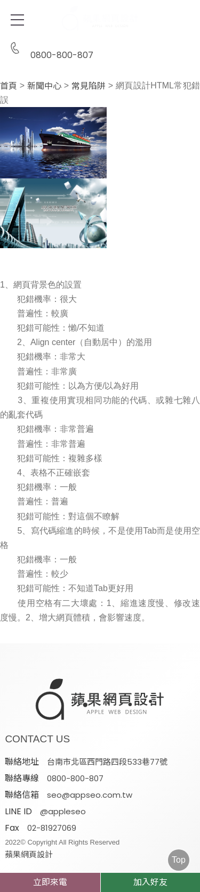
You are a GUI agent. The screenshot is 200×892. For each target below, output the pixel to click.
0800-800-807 (49, 49)
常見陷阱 (88, 86)
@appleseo (63, 811)
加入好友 (150, 882)
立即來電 (50, 882)
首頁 (8, 86)
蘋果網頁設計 (29, 854)
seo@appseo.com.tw (89, 795)
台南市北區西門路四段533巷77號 (107, 762)
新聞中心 (44, 86)
